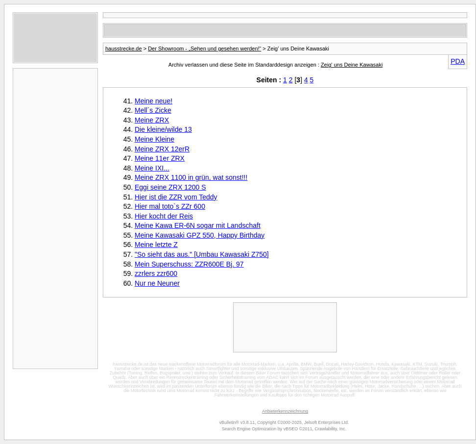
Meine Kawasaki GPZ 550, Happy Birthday (199, 235)
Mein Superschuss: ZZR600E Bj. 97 (189, 264)
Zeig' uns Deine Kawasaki (351, 65)
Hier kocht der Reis (164, 216)
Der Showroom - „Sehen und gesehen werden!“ (204, 48)
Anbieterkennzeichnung (285, 411)
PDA (458, 61)
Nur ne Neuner (157, 283)
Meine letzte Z (156, 244)
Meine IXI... (152, 168)
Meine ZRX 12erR (162, 149)
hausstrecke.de (123, 48)
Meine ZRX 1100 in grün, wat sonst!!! (191, 177)
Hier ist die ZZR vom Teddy (176, 197)
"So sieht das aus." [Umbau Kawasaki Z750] (202, 254)
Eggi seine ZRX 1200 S (170, 187)
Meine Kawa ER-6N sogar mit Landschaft (198, 225)
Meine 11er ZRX (160, 158)
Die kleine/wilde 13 (163, 129)
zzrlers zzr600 (156, 273)
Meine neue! (153, 101)
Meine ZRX (152, 120)
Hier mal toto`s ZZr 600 (170, 206)
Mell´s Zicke (153, 110)
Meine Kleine (154, 139)
